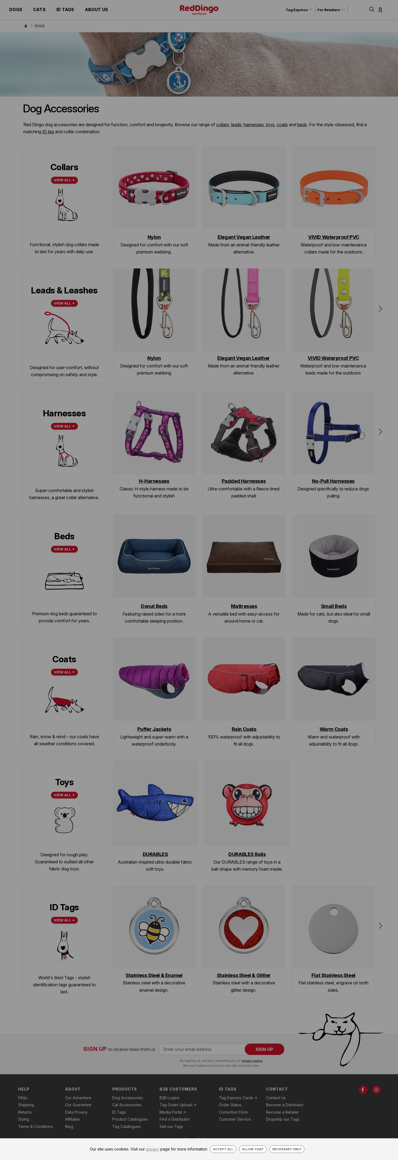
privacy (152, 1149)
